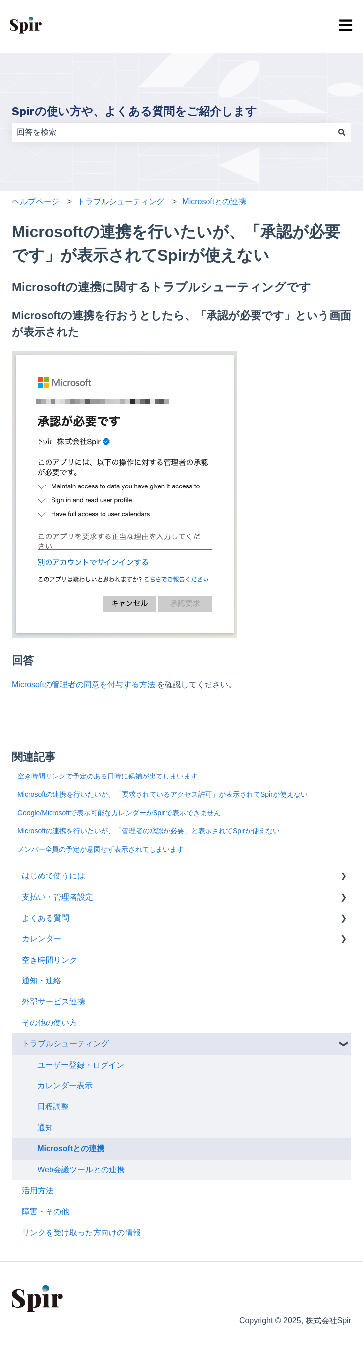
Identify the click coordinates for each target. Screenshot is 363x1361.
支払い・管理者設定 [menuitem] (57, 897)
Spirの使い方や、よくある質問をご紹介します (134, 111)
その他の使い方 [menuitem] (49, 1023)
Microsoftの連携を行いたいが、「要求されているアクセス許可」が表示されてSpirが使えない (162, 794)
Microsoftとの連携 (214, 201)
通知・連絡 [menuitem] (41, 980)
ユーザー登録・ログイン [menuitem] (80, 1065)
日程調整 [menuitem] (53, 1106)
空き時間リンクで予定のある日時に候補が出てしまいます (107, 776)
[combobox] (172, 132)
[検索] (341, 132)
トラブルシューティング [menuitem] (65, 1043)
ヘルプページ (35, 201)
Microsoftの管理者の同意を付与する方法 (84, 684)
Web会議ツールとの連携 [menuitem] (81, 1170)
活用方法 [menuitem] (37, 1190)
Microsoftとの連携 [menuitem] (70, 1148)
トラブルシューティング (120, 201)
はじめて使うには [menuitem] (53, 876)
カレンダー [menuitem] (41, 938)
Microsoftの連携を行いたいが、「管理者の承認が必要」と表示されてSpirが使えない (148, 831)
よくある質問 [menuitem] (45, 918)
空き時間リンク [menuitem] (49, 960)
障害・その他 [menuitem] (45, 1211)
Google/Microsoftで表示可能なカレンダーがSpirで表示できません (119, 813)
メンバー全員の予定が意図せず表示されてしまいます (100, 849)
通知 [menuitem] (45, 1127)
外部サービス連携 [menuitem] (53, 1001)
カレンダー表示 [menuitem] (65, 1085)
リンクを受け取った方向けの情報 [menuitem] (81, 1232)
